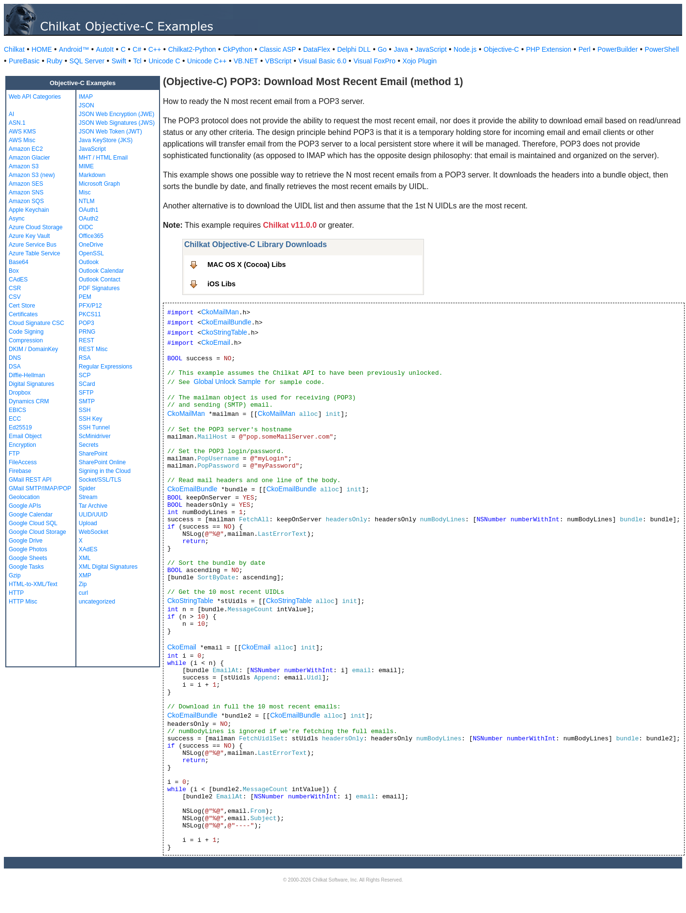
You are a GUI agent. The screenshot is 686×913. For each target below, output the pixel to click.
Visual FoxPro (374, 61)
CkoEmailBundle (226, 322)
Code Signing (26, 331)
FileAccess (23, 462)
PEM (85, 297)
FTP (14, 453)
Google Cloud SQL (33, 523)
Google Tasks (26, 566)
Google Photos (28, 549)
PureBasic (24, 61)
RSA (85, 357)
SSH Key (90, 418)
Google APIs (25, 505)
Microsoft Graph (99, 183)
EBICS (17, 410)
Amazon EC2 (26, 149)
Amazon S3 (24, 166)
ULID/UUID (93, 514)
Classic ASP (277, 49)
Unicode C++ (207, 61)
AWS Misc (22, 140)
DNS (15, 357)
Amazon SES (26, 183)
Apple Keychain (29, 209)
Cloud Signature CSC (36, 323)
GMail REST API (30, 479)
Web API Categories (35, 96)
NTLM (87, 201)
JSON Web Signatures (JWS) (117, 122)
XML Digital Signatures (108, 566)
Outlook (89, 262)
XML (85, 558)
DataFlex (316, 49)
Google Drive (26, 540)
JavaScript (431, 49)
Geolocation (24, 497)
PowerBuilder (618, 49)
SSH (85, 410)
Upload (88, 523)
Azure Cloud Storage (35, 227)
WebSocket (93, 532)
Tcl (137, 61)
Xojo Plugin (420, 61)
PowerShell (662, 49)
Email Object (25, 436)
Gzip (15, 575)
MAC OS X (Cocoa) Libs (246, 264)
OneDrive (91, 244)
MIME (86, 166)
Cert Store (22, 305)
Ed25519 (20, 427)
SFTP (86, 392)
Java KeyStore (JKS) (105, 140)
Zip (83, 584)
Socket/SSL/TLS (100, 479)
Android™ (74, 49)
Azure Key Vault (29, 236)
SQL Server (87, 61)
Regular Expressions (105, 366)
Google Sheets (28, 558)
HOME (41, 49)
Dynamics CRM (29, 401)
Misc (85, 192)
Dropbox (19, 392)
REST (86, 340)
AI (11, 114)
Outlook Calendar (101, 270)
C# (136, 49)
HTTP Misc (23, 601)
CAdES (18, 279)
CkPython (237, 49)
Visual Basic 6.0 (322, 61)
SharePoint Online (102, 462)
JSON (86, 105)
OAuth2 (89, 218)
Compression (26, 340)
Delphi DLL (353, 49)
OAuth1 (89, 209)
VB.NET (246, 61)
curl (83, 592)
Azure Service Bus (33, 244)
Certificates (23, 314)
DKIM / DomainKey (33, 349)
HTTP (16, 592)
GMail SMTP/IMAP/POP (40, 488)
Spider (87, 488)
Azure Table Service (34, 253)
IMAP (86, 96)
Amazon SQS (26, 201)
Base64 (19, 262)
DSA (15, 366)
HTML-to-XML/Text (33, 584)
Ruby (54, 61)
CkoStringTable (224, 332)
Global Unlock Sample (227, 381)
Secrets (89, 445)
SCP (85, 375)
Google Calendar (31, 514)
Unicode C (164, 61)
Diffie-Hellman (27, 375)
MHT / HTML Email (103, 157)
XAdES (88, 549)
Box (14, 270)
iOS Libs (221, 284)
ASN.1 (17, 122)
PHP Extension (548, 49)
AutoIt (105, 49)
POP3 (86, 323)
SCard (87, 384)
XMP (85, 575)
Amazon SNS (26, 192)
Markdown (92, 175)
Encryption (22, 445)
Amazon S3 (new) (32, 175)
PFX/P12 (90, 305)
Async (17, 218)
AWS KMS (22, 131)
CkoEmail (215, 342)
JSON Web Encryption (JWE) (116, 114)
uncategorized (97, 601)
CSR (15, 288)
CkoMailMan (220, 312)
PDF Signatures (99, 288)
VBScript (278, 61)
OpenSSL (91, 253)
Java (401, 49)
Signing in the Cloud (105, 471)
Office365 (91, 236)
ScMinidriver (95, 436)
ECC (15, 418)
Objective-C (501, 49)
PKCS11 (90, 314)
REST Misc (93, 349)
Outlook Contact (99, 279)
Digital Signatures (31, 384)
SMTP (87, 401)
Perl (584, 49)
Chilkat (14, 49)
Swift (119, 61)
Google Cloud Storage (37, 532)
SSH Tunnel (94, 427)
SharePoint (93, 453)
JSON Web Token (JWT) (110, 131)
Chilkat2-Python (192, 49)
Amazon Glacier (29, 157)
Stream (88, 497)
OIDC (86, 227)
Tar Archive (93, 505)
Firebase (20, 471)
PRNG (87, 331)
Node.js (464, 49)
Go (382, 49)
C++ (154, 49)
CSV (15, 297)
